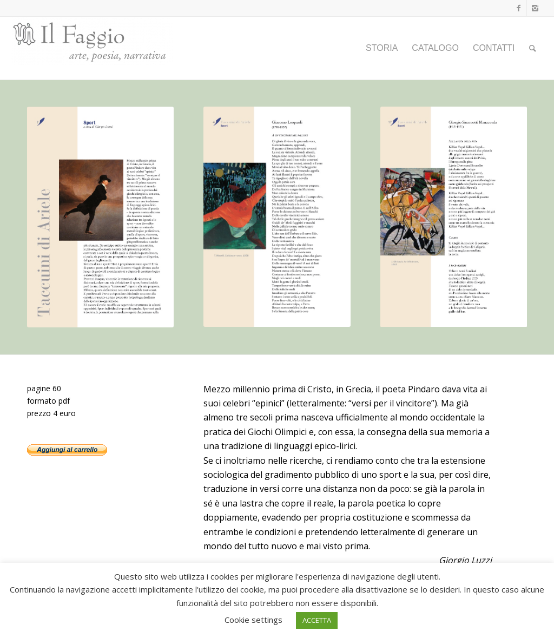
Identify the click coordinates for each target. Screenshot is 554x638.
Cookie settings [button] (253, 619)
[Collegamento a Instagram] (535, 8)
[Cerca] (532, 48)
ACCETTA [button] (316, 620)
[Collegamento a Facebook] (518, 8)
